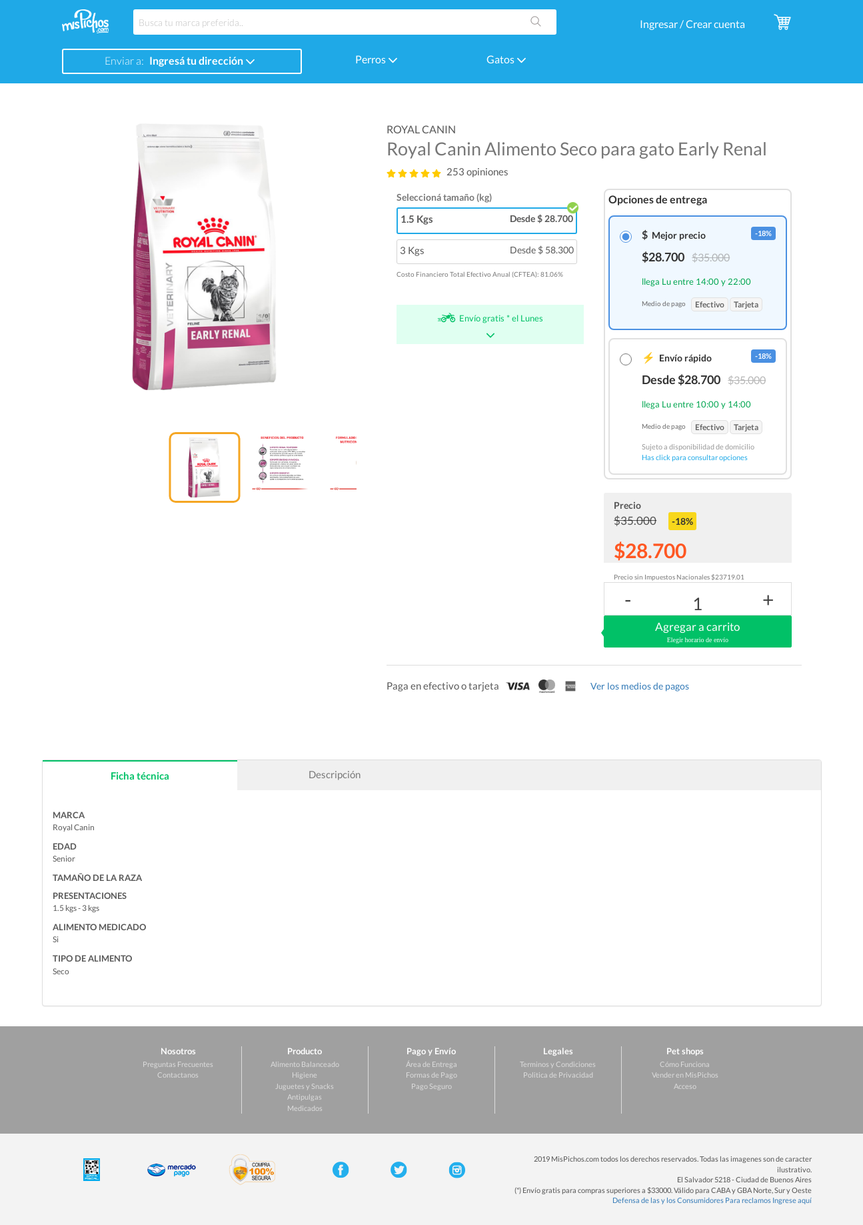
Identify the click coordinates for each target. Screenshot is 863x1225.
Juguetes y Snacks (304, 1086)
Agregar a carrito (697, 632)
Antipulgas (304, 1096)
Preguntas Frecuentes (178, 1064)
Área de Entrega (431, 1064)
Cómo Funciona (685, 1064)
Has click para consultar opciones (695, 457)
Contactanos (178, 1074)
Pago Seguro (431, 1086)
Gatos (506, 59)
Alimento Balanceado (305, 1064)
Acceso (685, 1086)
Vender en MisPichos (685, 1074)
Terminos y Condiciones (558, 1064)
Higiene (304, 1074)
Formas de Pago (431, 1074)
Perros (376, 59)
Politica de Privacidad (558, 1074)
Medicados (305, 1108)
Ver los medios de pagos (639, 686)
